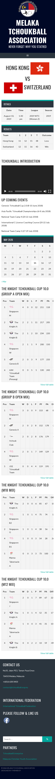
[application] (27, 179)
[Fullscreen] (49, 191)
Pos (5, 301)
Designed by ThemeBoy (11, 770)
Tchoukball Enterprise (13, 753)
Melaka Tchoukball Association (28, 31)
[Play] (5, 191)
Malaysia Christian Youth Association (20, 759)
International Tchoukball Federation (19, 706)
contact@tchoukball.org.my (15, 687)
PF (42, 301)
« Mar (3, 281)
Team (12, 301)
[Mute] (45, 191)
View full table (47, 384)
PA (48, 301)
